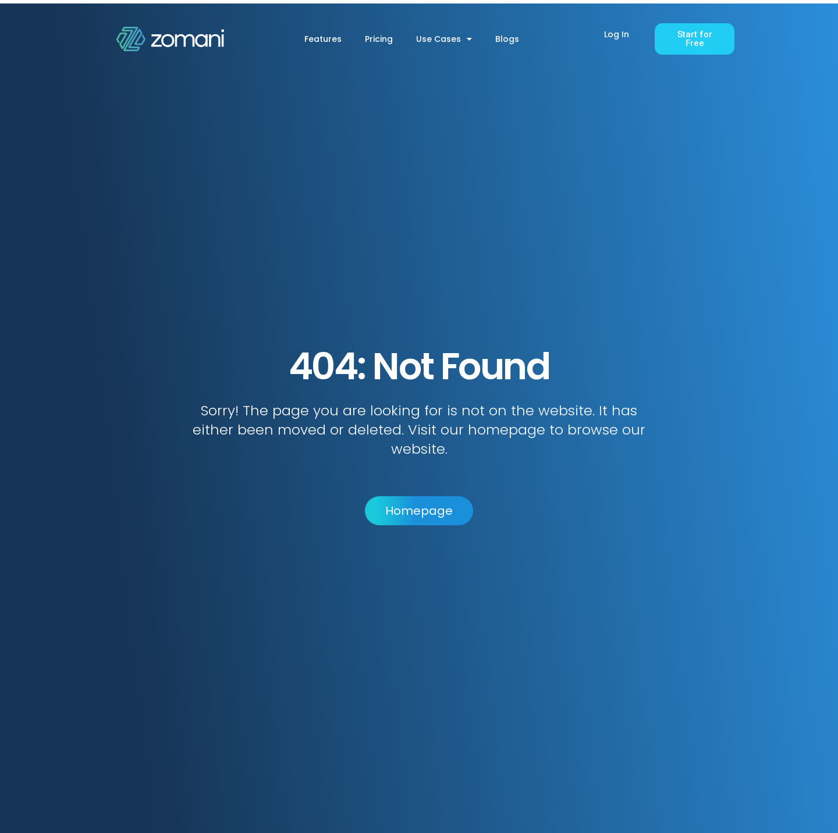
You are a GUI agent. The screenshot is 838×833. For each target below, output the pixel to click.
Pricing (379, 39)
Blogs (507, 39)
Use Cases (444, 39)
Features (323, 39)
